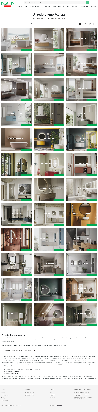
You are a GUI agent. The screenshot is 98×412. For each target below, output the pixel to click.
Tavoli (2, 397)
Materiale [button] (19, 24)
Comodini (52, 395)
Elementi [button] (10, 24)
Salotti (2, 394)
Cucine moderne (29, 394)
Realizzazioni (74, 6)
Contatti (93, 6)
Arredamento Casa (34, 6)
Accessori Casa (46, 6)
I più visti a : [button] (33, 24)
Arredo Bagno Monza (60, 18)
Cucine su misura (29, 395)
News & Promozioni (63, 6)
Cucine (25, 6)
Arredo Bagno (50, 18)
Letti (51, 392)
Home (34, 18)
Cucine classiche (29, 392)
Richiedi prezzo (26, 50)
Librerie (3, 392)
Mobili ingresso (5, 395)
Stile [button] (25, 24)
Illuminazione (4, 400)
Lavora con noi (84, 6)
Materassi (52, 397)
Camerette (52, 394)
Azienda (19, 6)
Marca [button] (3, 24)
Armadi (3, 398)
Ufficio (54, 6)
